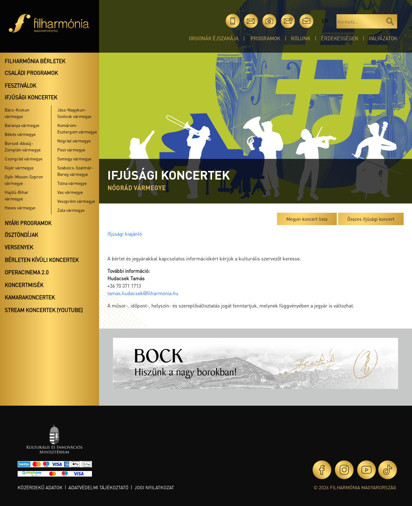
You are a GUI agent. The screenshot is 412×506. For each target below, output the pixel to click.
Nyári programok (28, 223)
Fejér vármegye (19, 167)
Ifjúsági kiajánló (124, 233)
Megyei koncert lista (306, 219)
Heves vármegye (20, 207)
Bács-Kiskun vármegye (17, 113)
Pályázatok (383, 38)
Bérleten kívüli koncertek (42, 259)
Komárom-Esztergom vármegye (77, 128)
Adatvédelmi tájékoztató (98, 487)
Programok (265, 38)
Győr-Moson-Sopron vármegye (24, 180)
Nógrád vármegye (74, 140)
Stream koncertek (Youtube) (44, 310)
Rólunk (300, 38)
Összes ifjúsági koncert (370, 219)
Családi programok (31, 72)
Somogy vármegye (74, 158)
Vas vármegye (70, 192)
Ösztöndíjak (21, 234)
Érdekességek (339, 38)
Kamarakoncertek (30, 297)
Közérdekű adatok (40, 487)
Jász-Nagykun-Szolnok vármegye (74, 113)
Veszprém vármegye (76, 201)
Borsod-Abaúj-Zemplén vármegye (23, 146)
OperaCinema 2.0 (27, 272)
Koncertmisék (24, 284)
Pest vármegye (71, 149)
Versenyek (19, 247)
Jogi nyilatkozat (154, 487)
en (325, 21)
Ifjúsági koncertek (31, 97)
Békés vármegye (20, 134)
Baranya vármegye (22, 125)
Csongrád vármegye (23, 158)
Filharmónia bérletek (35, 61)
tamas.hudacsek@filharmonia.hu (142, 293)
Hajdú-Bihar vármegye (16, 195)
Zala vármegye (71, 210)
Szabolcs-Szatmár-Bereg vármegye (75, 171)
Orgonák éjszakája (214, 38)
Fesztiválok (20, 85)
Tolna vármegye (72, 183)
